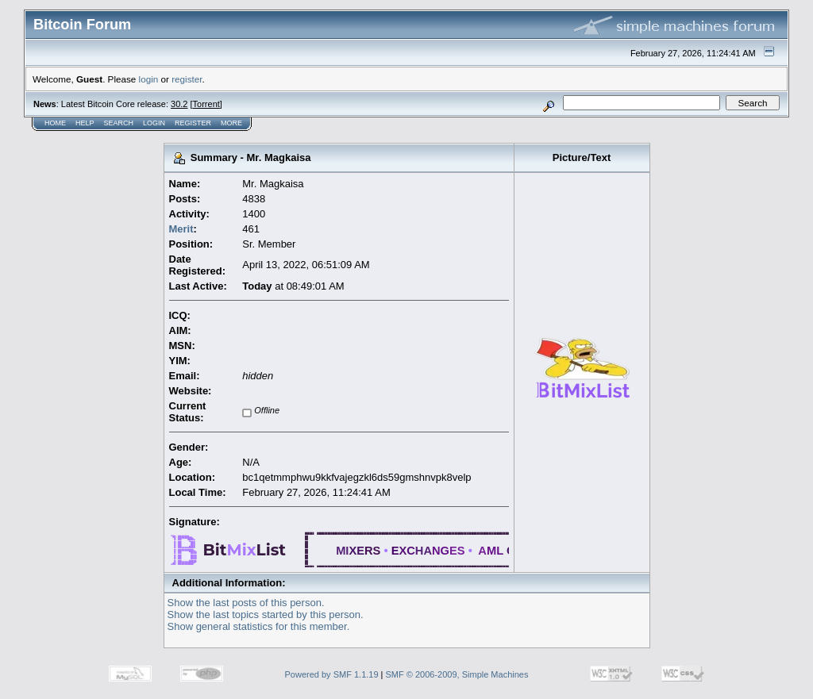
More (231, 123)
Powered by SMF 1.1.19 (332, 674)
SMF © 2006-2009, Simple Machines (457, 674)
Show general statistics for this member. (259, 626)
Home (55, 123)
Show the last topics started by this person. (266, 614)
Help (84, 123)
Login (154, 123)
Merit (181, 229)
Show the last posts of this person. (246, 603)
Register (193, 123)
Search (119, 123)
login (149, 79)
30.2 (179, 104)
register (186, 79)
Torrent (206, 104)
